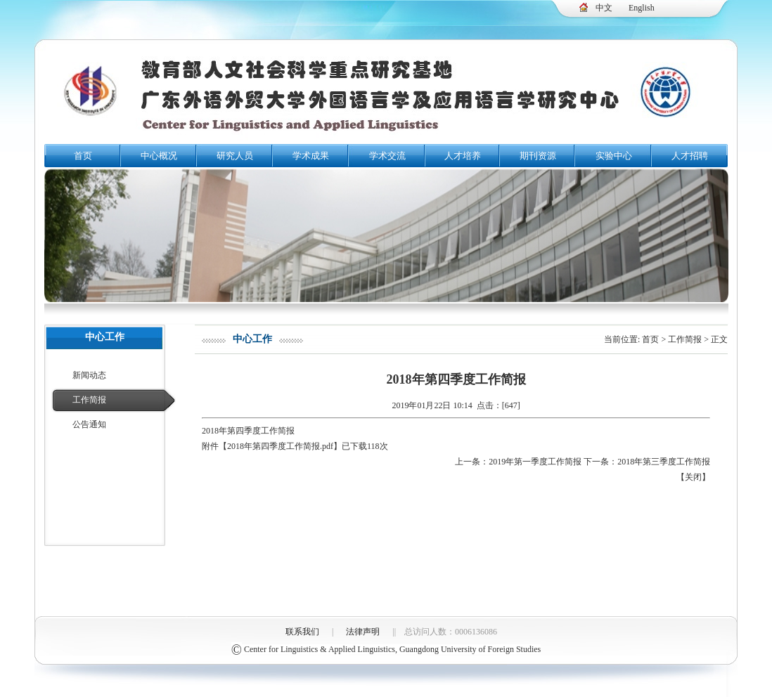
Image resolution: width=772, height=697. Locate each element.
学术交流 (387, 155)
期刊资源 (538, 155)
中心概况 (159, 155)
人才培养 (462, 155)
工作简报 (89, 400)
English (642, 8)
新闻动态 (89, 375)
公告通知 (89, 424)
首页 (83, 155)
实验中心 (614, 155)
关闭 (693, 477)
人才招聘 (689, 155)
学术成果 (310, 155)
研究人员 (235, 155)
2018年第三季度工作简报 (663, 462)
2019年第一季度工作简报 (535, 462)
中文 (604, 8)
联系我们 (302, 632)
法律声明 (363, 632)
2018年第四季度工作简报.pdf (280, 446)
